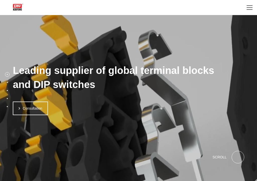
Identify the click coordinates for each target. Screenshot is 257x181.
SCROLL (228, 157)
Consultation (30, 108)
